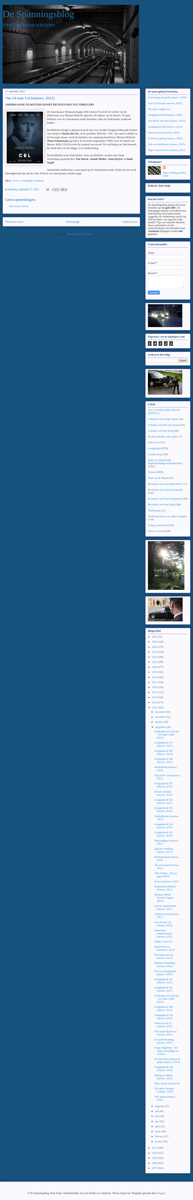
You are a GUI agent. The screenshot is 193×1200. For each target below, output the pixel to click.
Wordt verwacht (156, 531)
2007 (155, 1168)
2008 (155, 1163)
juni (157, 1116)
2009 (155, 1158)
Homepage (72, 221)
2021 (155, 662)
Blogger (161, 1193)
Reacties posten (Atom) (79, 234)
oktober (159, 722)
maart (158, 1131)
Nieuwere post (14, 221)
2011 (155, 1147)
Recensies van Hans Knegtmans (164, 498)
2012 (155, 707)
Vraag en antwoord (158, 525)
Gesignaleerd (155, 448)
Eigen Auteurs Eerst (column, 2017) (166, 150)
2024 (155, 647)
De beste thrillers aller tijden (162, 436)
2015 (155, 692)
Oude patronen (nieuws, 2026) (164, 132)
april (157, 1126)
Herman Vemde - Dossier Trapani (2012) (163, 897)
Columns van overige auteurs (163, 419)
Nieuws (152, 472)
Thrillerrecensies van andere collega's (167, 516)
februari (159, 1136)
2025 (155, 641)
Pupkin (38, 180)
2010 (155, 1153)
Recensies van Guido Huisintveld (165, 489)
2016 (155, 687)
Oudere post (130, 221)
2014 (155, 697)
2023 (155, 652)
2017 (155, 682)
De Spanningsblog (38, 14)
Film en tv (153, 442)
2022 (155, 657)
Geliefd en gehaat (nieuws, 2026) (165, 138)
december (160, 711)
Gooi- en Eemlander (23, 180)
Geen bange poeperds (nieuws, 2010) (167, 97)
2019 (155, 672)
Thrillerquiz (154, 510)
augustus (160, 1106)
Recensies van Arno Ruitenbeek (164, 484)
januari (159, 1141)
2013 (155, 702)
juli (157, 1111)
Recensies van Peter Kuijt (161, 504)
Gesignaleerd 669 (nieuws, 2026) (165, 115)
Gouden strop (155, 454)
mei (157, 1121)
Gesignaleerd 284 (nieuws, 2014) (165, 126)
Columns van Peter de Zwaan (163, 425)
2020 (155, 667)
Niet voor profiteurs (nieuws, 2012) (166, 144)
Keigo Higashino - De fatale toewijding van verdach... (166, 1050)
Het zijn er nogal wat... (160, 109)
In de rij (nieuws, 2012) (166, 881)
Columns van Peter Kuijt (161, 430)
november (160, 716)
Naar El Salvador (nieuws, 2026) (165, 103)
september (160, 727)
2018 (155, 677)
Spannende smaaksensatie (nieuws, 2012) (163, 933)
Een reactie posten (18, 206)
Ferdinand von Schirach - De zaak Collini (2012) (166, 734)
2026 (155, 636)
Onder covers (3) (163, 941)
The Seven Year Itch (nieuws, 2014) (166, 120)
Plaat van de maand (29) (167, 1083)
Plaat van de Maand (158, 478)
